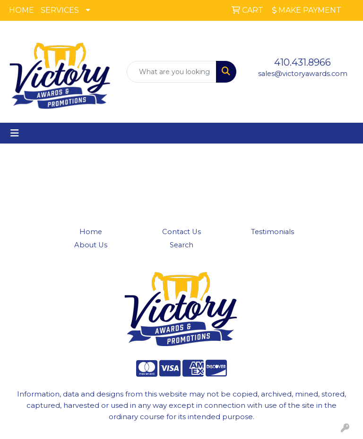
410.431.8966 (302, 62)
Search (181, 245)
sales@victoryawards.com (302, 73)
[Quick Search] (171, 72)
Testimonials (272, 232)
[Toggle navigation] (15, 133)
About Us (90, 245)
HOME (21, 10)
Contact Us (181, 232)
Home (90, 232)
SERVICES (60, 10)
